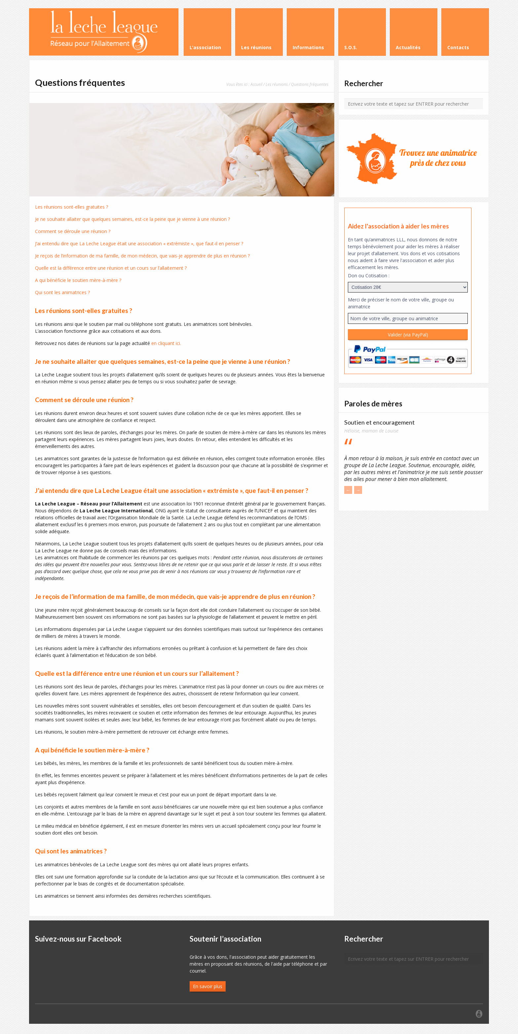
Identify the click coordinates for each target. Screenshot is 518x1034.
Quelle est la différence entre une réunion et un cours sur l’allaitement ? (111, 268)
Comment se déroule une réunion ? (72, 231)
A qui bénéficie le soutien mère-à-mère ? (78, 280)
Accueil (256, 84)
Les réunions (277, 84)
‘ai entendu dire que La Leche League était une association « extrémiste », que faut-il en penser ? (139, 243)
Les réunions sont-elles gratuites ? (71, 207)
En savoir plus (207, 986)
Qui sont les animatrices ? (62, 292)
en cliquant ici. (166, 343)
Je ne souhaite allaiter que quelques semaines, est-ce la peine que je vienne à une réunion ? (132, 219)
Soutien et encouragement (379, 422)
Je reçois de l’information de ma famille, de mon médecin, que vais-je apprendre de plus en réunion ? (142, 256)
